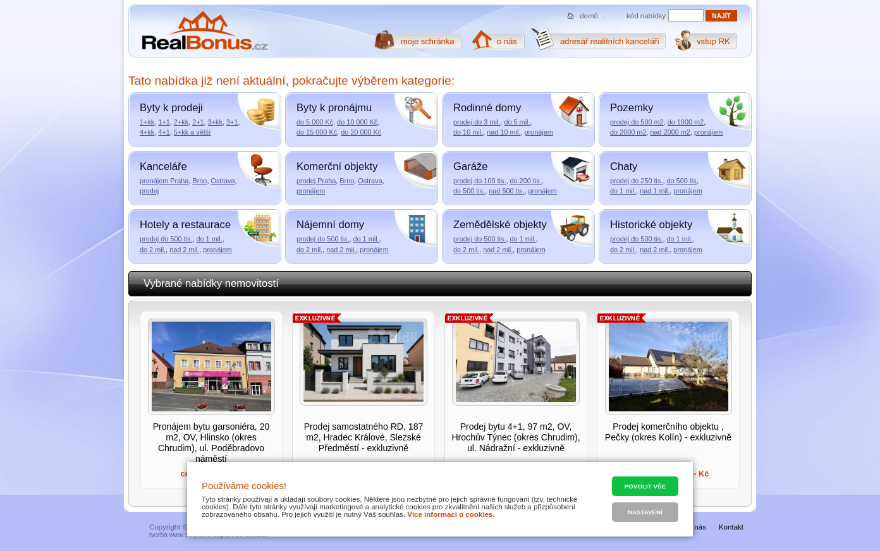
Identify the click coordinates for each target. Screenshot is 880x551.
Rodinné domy (487, 108)
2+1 (198, 122)
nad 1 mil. (654, 191)
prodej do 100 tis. (479, 181)
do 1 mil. (623, 191)
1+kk (147, 122)
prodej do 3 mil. (476, 122)
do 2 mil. (153, 249)
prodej (149, 191)
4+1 (163, 132)
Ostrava (223, 181)
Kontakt (731, 527)
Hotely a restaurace (185, 225)
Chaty (623, 166)
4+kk (147, 132)
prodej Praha (316, 181)
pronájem (538, 132)
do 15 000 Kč (316, 132)
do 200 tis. (525, 181)
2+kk (181, 122)
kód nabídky (646, 16)
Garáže (470, 166)
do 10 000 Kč (357, 122)
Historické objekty (651, 225)
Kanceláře (163, 166)
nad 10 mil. (503, 132)
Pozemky (631, 108)
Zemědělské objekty (500, 225)
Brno (199, 181)
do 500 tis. (469, 191)
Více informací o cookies (449, 514)
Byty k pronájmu (334, 108)
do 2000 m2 (628, 132)
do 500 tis (681, 181)
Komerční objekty (336, 166)
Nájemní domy (330, 225)
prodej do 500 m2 (637, 122)
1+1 (163, 122)
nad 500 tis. (506, 191)
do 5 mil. (517, 122)
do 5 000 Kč (314, 122)
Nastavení (645, 512)
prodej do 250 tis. (636, 181)
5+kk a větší (192, 132)
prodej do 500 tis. (166, 239)
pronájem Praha (164, 181)
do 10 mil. (468, 132)
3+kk (215, 122)
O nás (696, 527)
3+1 (232, 122)
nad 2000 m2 (671, 132)
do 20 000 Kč (361, 132)
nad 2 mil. (184, 249)
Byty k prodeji (171, 108)
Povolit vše (645, 486)
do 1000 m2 (686, 122)
